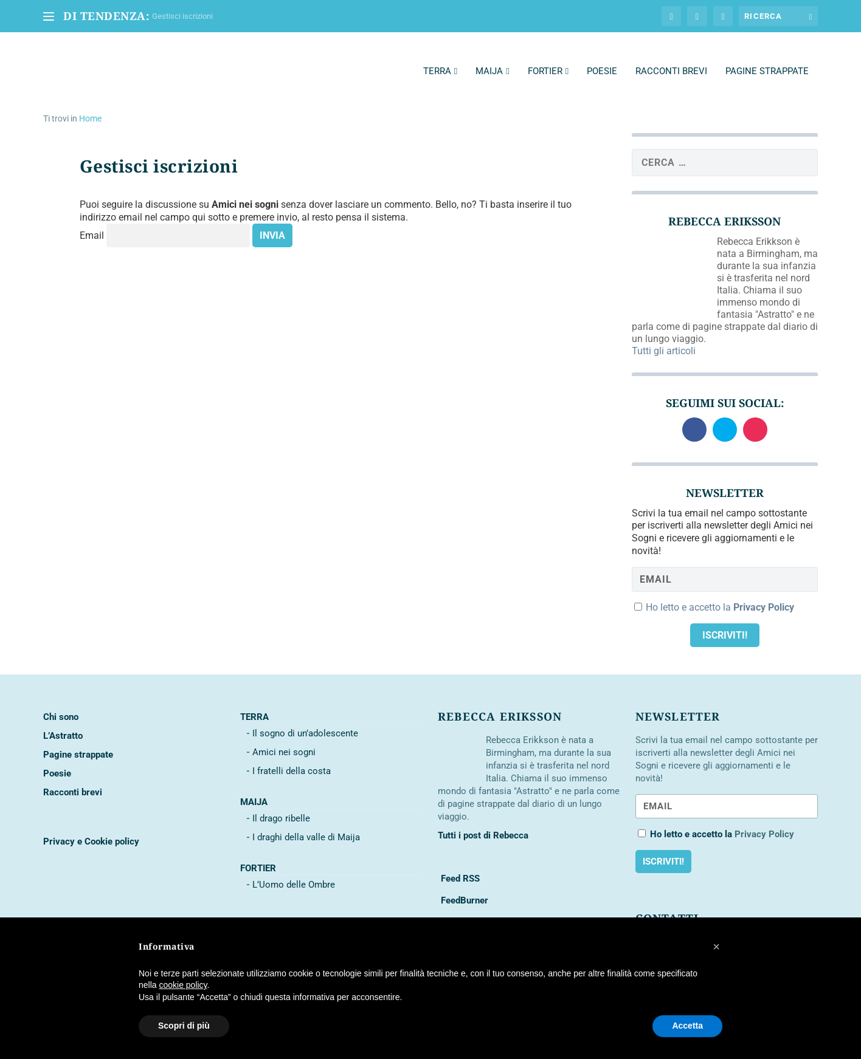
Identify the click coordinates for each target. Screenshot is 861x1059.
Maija (489, 57)
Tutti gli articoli (664, 337)
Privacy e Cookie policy (91, 827)
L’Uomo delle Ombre (293, 870)
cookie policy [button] (183, 985)
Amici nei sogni (284, 738)
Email (92, 222)
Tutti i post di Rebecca (483, 821)
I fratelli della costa (291, 757)
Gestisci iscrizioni (182, 16)
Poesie (602, 57)
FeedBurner (463, 886)
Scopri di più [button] (184, 1025)
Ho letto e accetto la (720, 593)
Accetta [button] (687, 1025)
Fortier (545, 57)
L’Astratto (63, 721)
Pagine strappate (767, 57)
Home (90, 104)
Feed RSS (459, 864)
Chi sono (60, 702)
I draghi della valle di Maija (306, 823)
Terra (437, 57)
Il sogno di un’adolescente (305, 719)
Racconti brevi (671, 57)
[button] (716, 946)
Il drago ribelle (281, 804)
